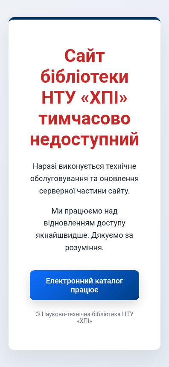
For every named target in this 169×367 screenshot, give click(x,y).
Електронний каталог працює (84, 285)
